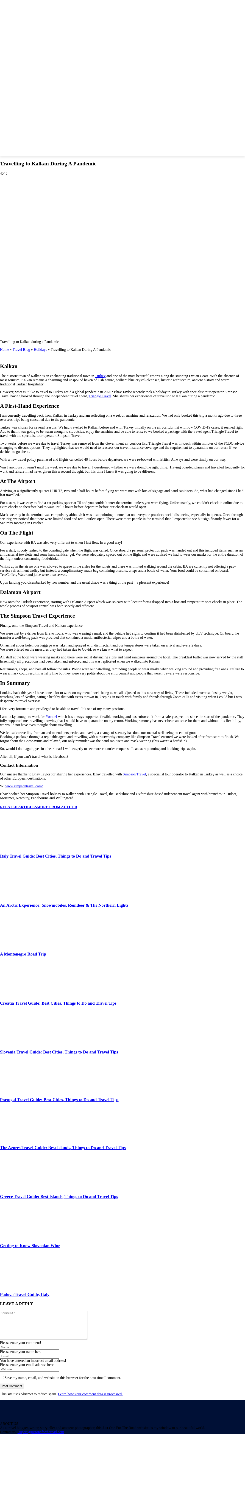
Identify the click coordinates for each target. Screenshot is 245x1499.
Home (4, 349)
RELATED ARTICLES (18, 807)
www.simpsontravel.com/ (24, 786)
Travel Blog (21, 349)
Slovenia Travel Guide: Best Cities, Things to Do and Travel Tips (59, 1052)
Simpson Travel (134, 774)
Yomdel (51, 717)
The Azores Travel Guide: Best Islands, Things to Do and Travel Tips (63, 1147)
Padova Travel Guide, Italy (24, 1294)
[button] (203, 140)
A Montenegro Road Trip (23, 954)
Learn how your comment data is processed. (90, 1399)
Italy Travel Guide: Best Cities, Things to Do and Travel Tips (55, 856)
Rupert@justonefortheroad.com (40, 1437)
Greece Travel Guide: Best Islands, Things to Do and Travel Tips (59, 1196)
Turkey (100, 376)
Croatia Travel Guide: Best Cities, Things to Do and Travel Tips (58, 1003)
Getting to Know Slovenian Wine (30, 1245)
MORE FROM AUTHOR (57, 807)
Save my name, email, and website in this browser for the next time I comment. (63, 1383)
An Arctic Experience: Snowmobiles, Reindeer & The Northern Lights (64, 905)
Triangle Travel (100, 396)
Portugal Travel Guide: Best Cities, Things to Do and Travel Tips (59, 1099)
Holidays (40, 349)
